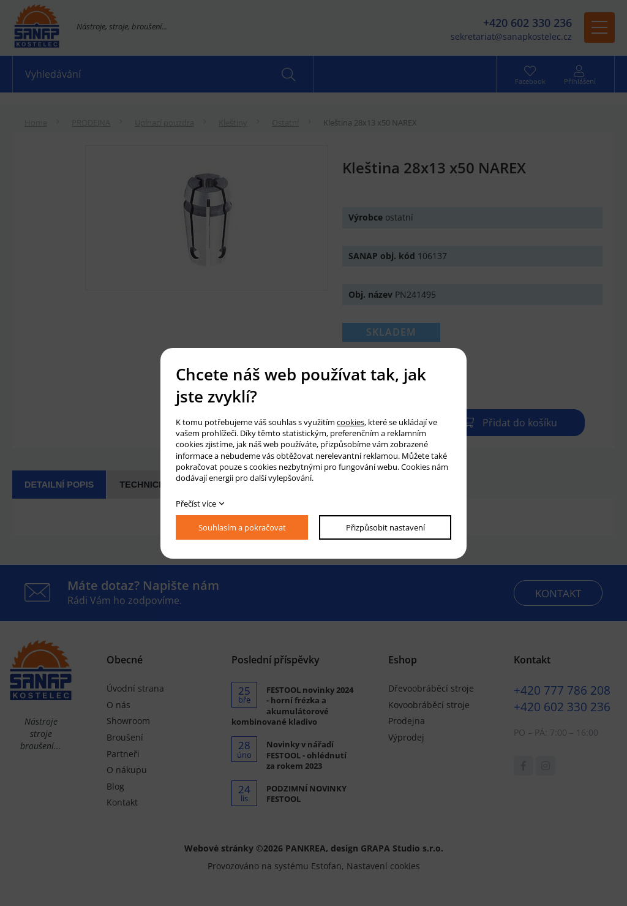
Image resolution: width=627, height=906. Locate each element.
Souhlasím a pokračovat (242, 527)
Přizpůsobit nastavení (385, 527)
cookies (350, 422)
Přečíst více (196, 503)
